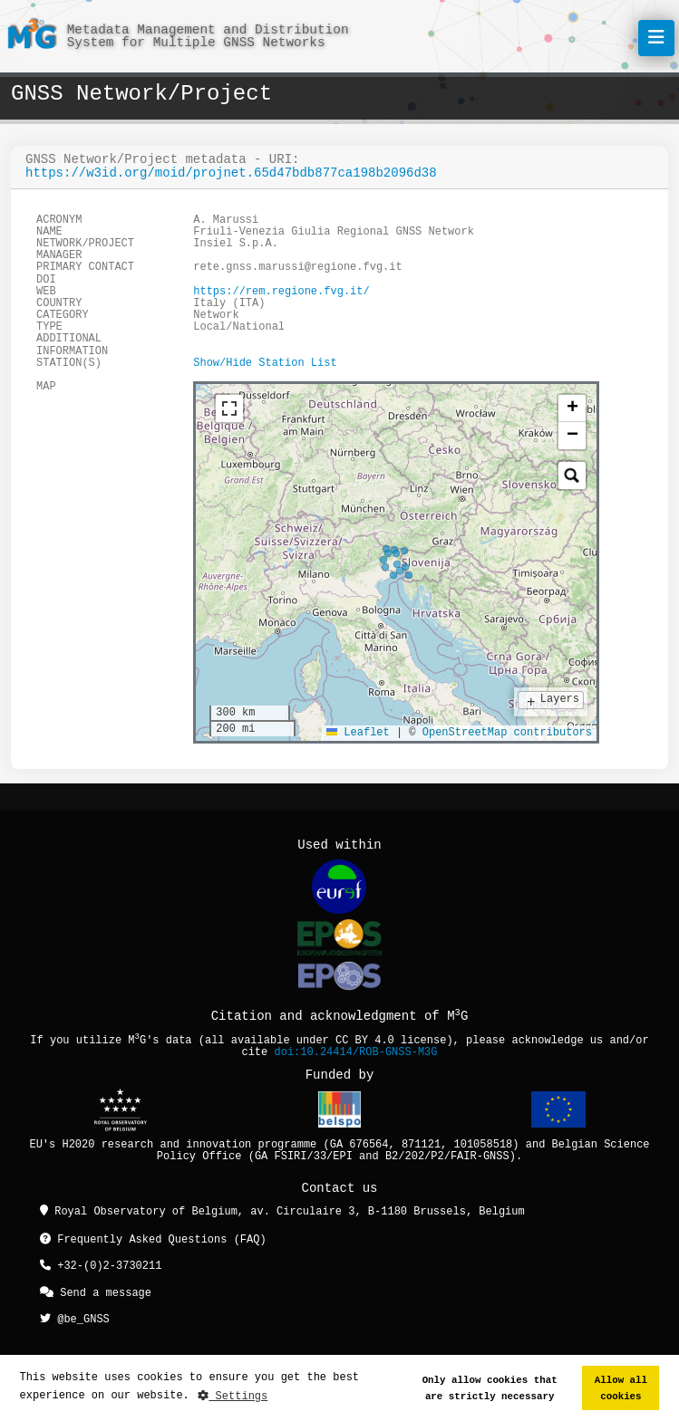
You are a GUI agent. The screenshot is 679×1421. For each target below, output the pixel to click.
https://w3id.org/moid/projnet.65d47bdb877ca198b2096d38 (231, 173)
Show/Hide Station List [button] (264, 363)
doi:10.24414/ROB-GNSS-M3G (356, 1053)
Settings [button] (232, 1396)
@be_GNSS (75, 1316)
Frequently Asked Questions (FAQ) (153, 1240)
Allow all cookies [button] (621, 1388)
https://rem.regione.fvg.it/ (281, 292)
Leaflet (358, 733)
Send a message (95, 1291)
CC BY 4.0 (364, 1041)
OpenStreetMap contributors (507, 733)
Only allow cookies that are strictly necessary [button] (490, 1388)
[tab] (209, 402)
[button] (572, 408)
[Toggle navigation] (656, 38)
